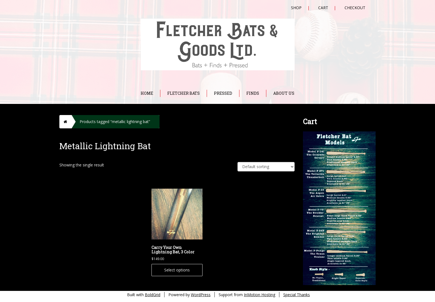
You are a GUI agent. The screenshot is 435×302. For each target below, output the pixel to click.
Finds (252, 93)
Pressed (223, 93)
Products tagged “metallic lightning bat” (115, 121)
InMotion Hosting (259, 294)
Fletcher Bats (183, 93)
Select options (177, 270)
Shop (296, 7)
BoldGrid (152, 294)
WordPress (201, 294)
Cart (323, 7)
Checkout (355, 7)
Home (147, 93)
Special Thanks (296, 294)
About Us (283, 93)
